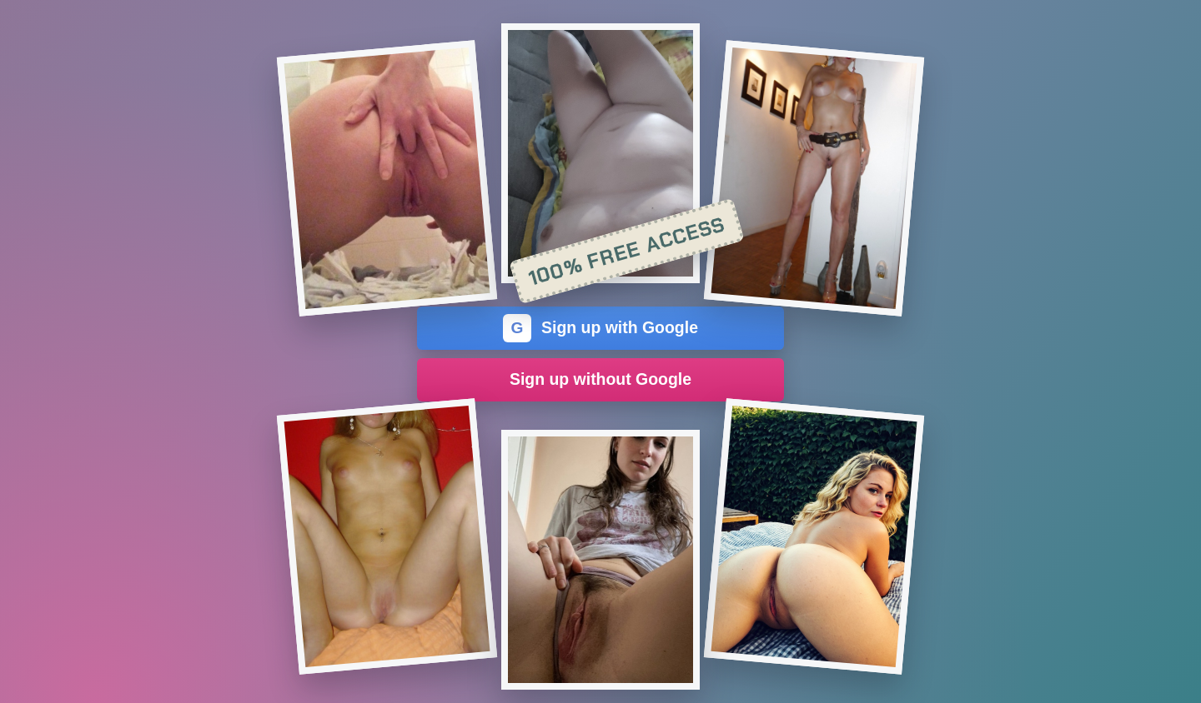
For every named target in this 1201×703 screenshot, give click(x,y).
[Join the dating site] (387, 178)
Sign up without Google (600, 379)
